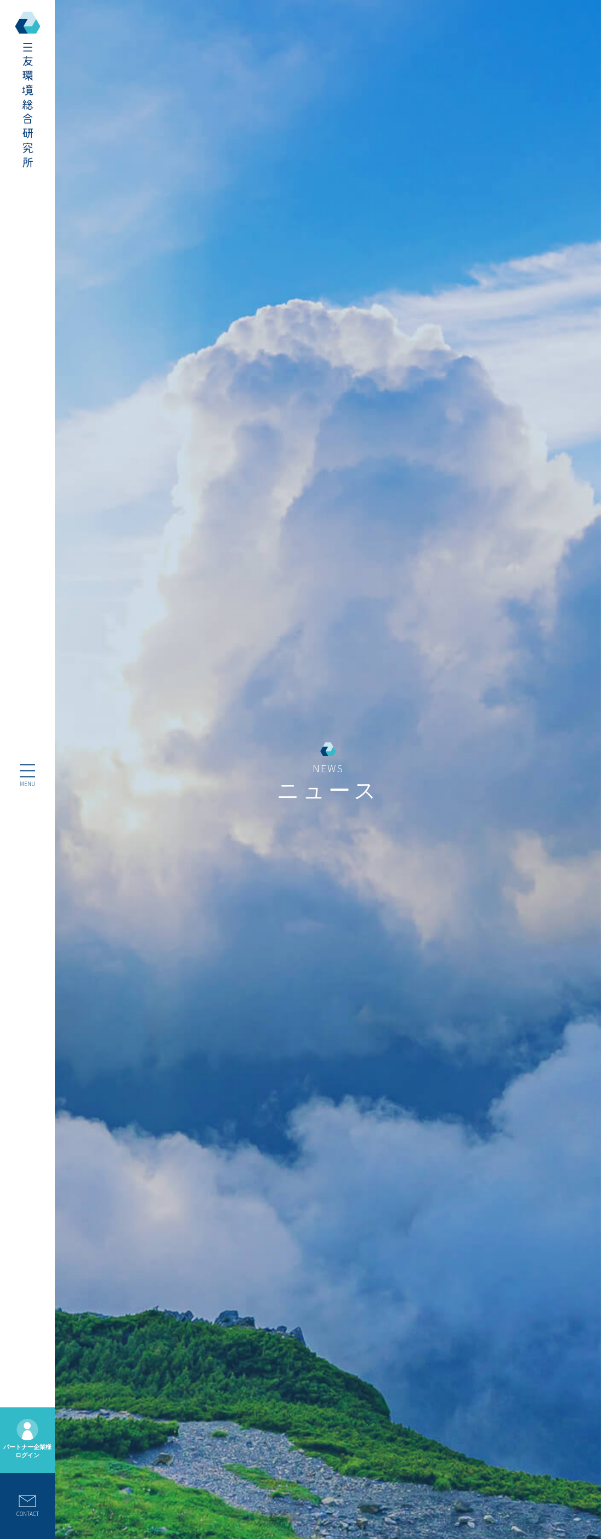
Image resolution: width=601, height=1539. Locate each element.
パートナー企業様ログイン (27, 1438)
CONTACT (27, 1506)
